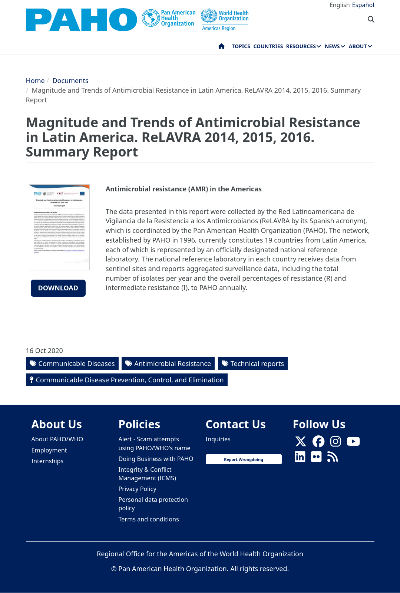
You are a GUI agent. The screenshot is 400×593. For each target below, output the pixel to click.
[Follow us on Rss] (332, 459)
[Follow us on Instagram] (335, 443)
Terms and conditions (149, 519)
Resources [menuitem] (301, 46)
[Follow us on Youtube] (353, 443)
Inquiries (218, 439)
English (340, 5)
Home (35, 80)
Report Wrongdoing (243, 459)
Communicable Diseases (77, 363)
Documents (70, 80)
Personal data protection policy (153, 503)
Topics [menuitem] (241, 46)
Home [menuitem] (221, 47)
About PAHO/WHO (57, 439)
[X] (301, 443)
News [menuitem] (332, 46)
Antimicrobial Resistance (172, 363)
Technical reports (257, 363)
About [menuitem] (358, 46)
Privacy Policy (137, 489)
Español (363, 5)
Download (58, 287)
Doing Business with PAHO (156, 459)
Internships (48, 461)
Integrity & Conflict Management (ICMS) (147, 473)
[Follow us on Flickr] (316, 459)
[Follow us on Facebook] (318, 443)
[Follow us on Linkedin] (300, 459)
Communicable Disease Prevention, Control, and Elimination (130, 379)
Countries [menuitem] (268, 46)
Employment (49, 450)
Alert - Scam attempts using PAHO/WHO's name (155, 443)
